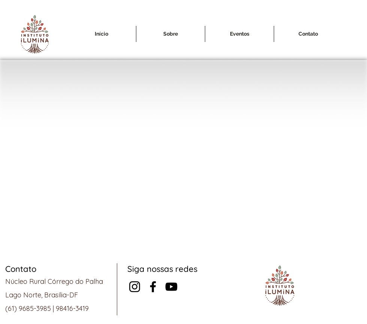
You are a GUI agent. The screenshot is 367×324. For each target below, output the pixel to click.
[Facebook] (153, 286)
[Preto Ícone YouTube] (171, 286)
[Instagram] (134, 286)
